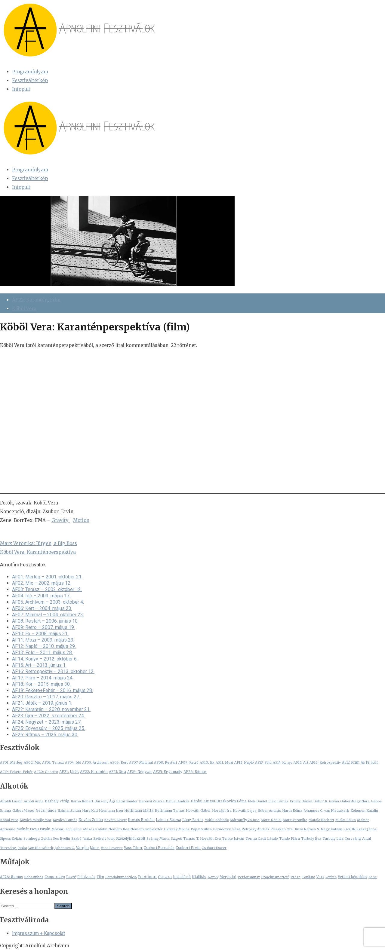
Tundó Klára (289, 838)
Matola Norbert (321, 820)
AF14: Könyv (282, 762)
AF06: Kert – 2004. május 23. (42, 608)
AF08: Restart (165, 762)
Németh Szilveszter (147, 829)
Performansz (249, 877)
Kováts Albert (115, 820)
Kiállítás (199, 877)
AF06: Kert (119, 762)
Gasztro (165, 877)
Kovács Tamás (65, 820)
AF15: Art (301, 762)
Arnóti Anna (34, 801)
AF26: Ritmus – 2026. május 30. (45, 734)
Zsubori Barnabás (159, 848)
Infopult (21, 89)
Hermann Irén (111, 810)
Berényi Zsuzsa (152, 801)
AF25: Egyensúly (167, 771)
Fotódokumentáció (121, 877)
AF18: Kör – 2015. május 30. (41, 684)
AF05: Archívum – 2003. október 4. (48, 602)
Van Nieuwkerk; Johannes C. (51, 848)
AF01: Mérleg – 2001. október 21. (47, 577)
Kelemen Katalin (364, 810)
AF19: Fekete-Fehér (16, 772)
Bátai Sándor (127, 801)
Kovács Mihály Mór (35, 820)
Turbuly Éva (311, 838)
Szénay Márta (158, 838)
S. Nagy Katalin (329, 829)
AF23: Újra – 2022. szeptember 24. (48, 716)
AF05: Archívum (95, 762)
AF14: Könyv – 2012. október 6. (45, 659)
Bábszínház (33, 877)
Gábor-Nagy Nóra (355, 801)
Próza (295, 877)
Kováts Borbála (141, 820)
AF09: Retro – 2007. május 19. (43, 627)
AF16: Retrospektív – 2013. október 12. (53, 671)
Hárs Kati (90, 810)
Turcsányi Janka (13, 848)
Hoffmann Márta (138, 810)
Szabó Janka (81, 838)
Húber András (269, 810)
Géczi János (46, 810)
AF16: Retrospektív (325, 762)
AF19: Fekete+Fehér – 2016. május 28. (52, 690)
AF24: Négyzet (139, 772)
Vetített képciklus (352, 877)
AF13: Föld (263, 762)
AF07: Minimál (141, 762)
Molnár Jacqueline (66, 829)
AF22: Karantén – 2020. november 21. (51, 709)
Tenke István (233, 838)
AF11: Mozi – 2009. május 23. (43, 640)
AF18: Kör (369, 762)
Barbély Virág (57, 801)
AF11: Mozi (224, 762)
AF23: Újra (117, 772)
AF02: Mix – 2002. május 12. (41, 583)
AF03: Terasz (53, 762)
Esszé (71, 877)
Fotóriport (147, 877)
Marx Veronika (295, 820)
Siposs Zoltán (11, 838)
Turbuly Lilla (332, 838)
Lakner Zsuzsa (168, 820)
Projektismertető (275, 877)
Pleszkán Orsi (282, 829)
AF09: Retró (188, 762)
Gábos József (23, 810)
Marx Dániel (271, 820)
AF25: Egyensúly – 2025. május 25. (48, 728)
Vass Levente (112, 848)
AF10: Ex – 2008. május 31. (40, 633)
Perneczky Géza (226, 829)
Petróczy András (255, 829)
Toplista (308, 877)
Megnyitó (228, 877)
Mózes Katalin (95, 829)
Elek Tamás (278, 801)
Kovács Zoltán (91, 820)
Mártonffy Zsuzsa (245, 820)
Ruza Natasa (305, 829)
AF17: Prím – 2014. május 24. (42, 678)
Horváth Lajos (244, 810)
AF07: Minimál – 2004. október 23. (48, 615)
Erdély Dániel (301, 801)
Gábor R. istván (326, 801)
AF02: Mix (32, 762)
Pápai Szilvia (201, 829)
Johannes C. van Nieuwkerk (326, 810)
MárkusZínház (217, 820)
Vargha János (88, 848)
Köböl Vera (24, 308)
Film (55, 300)
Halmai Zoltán (69, 810)
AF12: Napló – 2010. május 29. (44, 646)
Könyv (213, 877)
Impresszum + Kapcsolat (38, 933)
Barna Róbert (82, 801)
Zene (372, 877)
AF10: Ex (207, 762)
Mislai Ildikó (345, 820)
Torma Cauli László (261, 838)
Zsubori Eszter (214, 848)
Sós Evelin (61, 838)
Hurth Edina (292, 810)
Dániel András (177, 801)
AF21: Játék (69, 771)
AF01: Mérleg (11, 762)
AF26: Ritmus (195, 772)
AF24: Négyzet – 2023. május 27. (47, 722)
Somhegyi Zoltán (37, 838)
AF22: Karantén (30, 300)
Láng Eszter (192, 820)
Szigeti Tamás (183, 838)
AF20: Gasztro (46, 772)
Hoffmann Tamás (170, 810)
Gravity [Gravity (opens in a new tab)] (60, 520)
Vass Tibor (133, 848)
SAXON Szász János (360, 829)
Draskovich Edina (231, 801)
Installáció (182, 877)
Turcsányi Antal (358, 838)
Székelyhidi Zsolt (130, 838)
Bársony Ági (104, 801)
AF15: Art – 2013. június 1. (39, 665)
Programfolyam (30, 72)
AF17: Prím (350, 762)
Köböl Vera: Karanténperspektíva (38, 552)
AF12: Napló (244, 762)
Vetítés (331, 877)
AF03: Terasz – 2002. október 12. (47, 589)
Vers (320, 877)
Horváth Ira (222, 810)
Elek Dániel (257, 801)
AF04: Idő (73, 762)
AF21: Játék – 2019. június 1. (42, 703)
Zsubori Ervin (188, 847)
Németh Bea (119, 829)
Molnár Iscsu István (33, 829)
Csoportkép (55, 877)
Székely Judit (104, 838)
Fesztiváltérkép (30, 80)
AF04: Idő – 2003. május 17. (41, 596)
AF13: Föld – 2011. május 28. (42, 652)
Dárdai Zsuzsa (203, 801)
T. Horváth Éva (208, 838)
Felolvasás (86, 877)
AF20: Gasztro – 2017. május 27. (46, 697)
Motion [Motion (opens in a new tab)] (81, 520)
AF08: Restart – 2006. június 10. (45, 621)
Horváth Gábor (198, 810)
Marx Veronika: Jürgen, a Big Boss (38, 543)
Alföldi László (11, 801)
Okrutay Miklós (176, 829)
